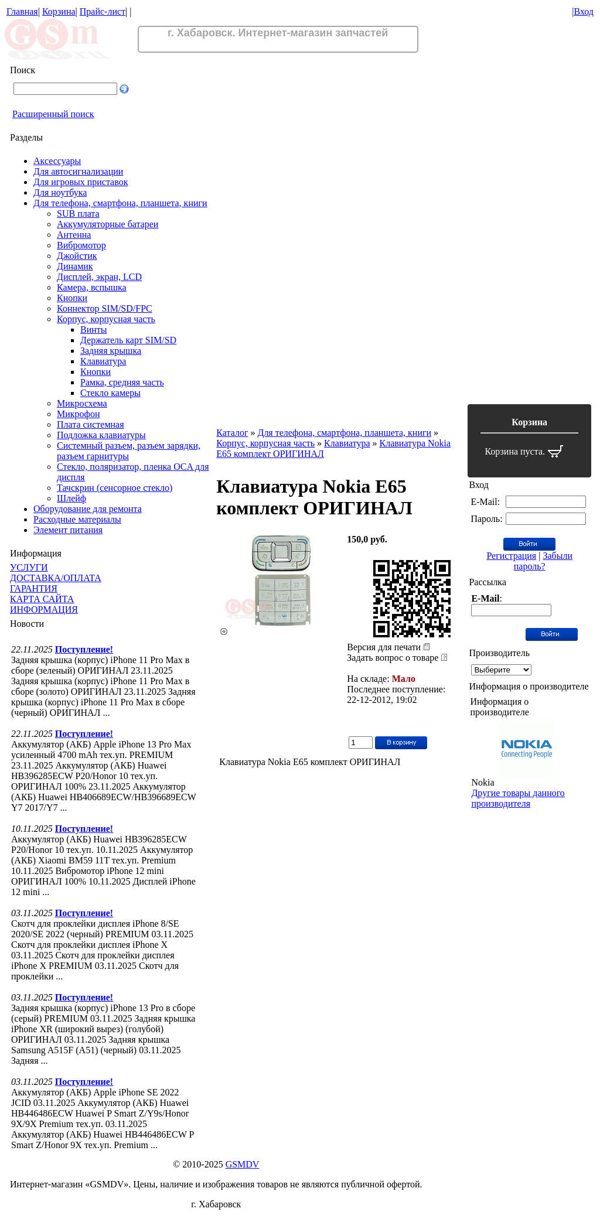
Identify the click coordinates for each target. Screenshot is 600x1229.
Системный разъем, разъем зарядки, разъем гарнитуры (128, 451)
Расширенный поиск (53, 114)
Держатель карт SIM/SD (128, 340)
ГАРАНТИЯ (33, 588)
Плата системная (90, 424)
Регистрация (511, 556)
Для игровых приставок (80, 182)
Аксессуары (57, 161)
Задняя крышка (110, 351)
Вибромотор (81, 245)
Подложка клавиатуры (101, 435)
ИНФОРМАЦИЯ (44, 609)
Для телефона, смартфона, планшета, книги (120, 203)
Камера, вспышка (92, 287)
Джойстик (77, 256)
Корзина (59, 11)
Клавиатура (103, 361)
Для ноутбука (60, 192)
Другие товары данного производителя (517, 798)
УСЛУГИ (29, 567)
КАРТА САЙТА (42, 599)
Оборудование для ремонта (87, 509)
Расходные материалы (77, 519)
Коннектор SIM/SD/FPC (104, 308)
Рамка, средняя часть (122, 382)
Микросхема (82, 403)
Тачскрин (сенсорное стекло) (114, 488)
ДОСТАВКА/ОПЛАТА (55, 578)
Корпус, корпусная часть (106, 319)
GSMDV (243, 1164)
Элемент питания (68, 530)
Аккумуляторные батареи (107, 224)
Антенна (74, 235)
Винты (93, 329)
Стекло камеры (110, 393)
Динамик (75, 266)
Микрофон (78, 414)
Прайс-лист (102, 11)
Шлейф (71, 498)
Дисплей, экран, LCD (99, 277)
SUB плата (78, 214)
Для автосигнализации (78, 171)
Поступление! (84, 649)
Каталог (232, 433)
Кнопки (72, 298)
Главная (22, 11)
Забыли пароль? (543, 561)
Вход (584, 11)
